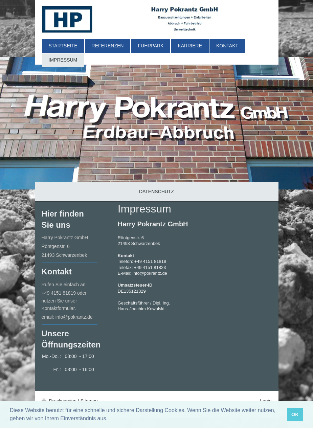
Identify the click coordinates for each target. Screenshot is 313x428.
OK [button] (295, 414)
